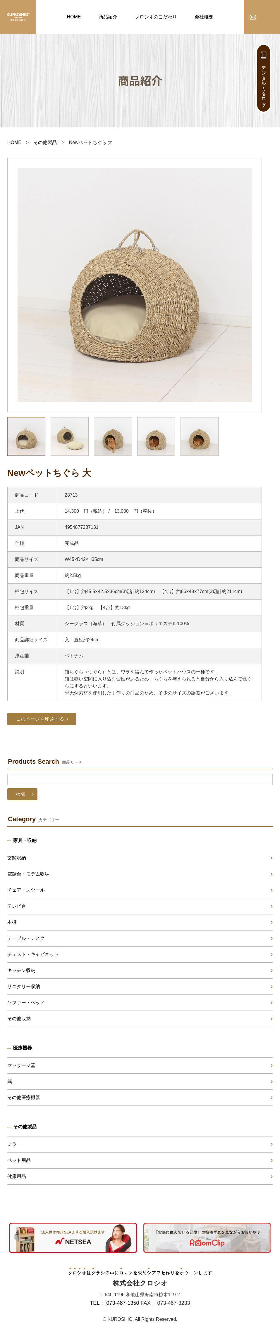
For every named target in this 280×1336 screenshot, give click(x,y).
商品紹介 (108, 16)
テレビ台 (16, 906)
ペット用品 (19, 1160)
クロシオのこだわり (156, 16)
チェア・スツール (26, 890)
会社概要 (204, 16)
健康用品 (16, 1176)
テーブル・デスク (26, 938)
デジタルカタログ (263, 84)
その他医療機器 (23, 1097)
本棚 (12, 922)
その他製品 (45, 142)
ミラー (14, 1144)
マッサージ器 (21, 1065)
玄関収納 (16, 857)
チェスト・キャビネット (33, 954)
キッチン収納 (21, 970)
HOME (74, 16)
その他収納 (19, 1018)
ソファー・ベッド (26, 1002)
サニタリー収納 (23, 986)
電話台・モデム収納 (28, 873)
